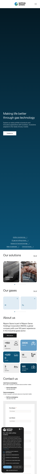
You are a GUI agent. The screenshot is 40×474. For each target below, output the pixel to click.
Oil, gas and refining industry (20, 240)
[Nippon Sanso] (19, 4)
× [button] (21, 429)
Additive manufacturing (20, 237)
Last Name (12, 418)
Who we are (10, 335)
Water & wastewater (13, 246)
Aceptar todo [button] (7, 467)
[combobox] (19, 429)
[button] (12, 470)
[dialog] (12, 450)
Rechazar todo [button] (17, 467)
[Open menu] (36, 4)
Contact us (10, 133)
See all (35, 255)
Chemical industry (27, 246)
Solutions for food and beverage (20, 243)
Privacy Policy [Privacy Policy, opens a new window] (6, 449)
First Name (12, 408)
